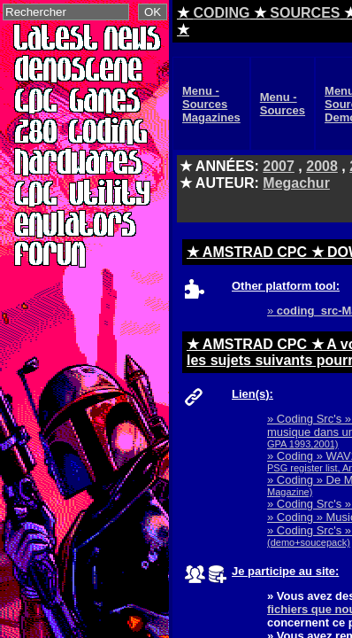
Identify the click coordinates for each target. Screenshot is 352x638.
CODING (221, 12)
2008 (322, 166)
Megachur (296, 183)
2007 (279, 166)
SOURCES (305, 12)
